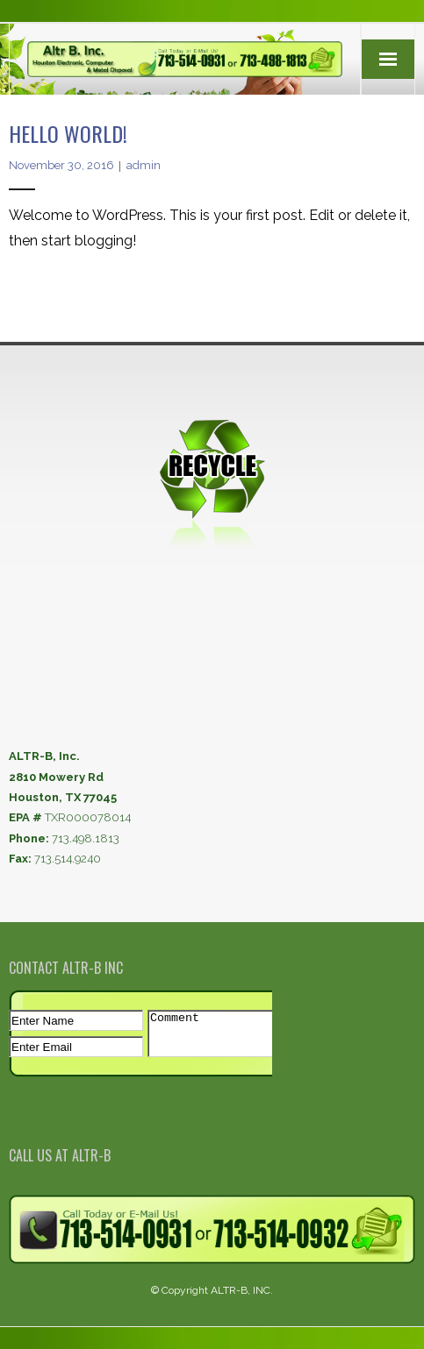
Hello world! (68, 133)
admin (143, 165)
